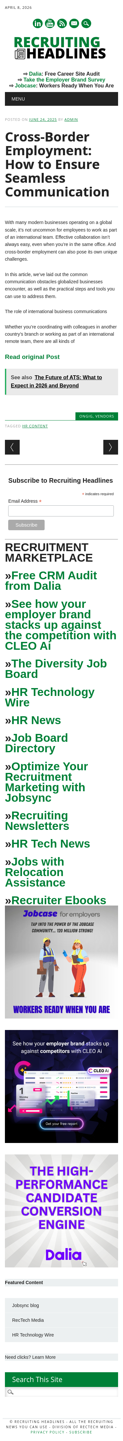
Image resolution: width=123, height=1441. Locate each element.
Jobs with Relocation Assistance (35, 872)
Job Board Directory (36, 743)
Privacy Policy (48, 1432)
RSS (62, 23)
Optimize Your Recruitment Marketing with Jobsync (46, 782)
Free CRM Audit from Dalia (51, 580)
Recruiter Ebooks (58, 900)
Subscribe (80, 1432)
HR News (36, 720)
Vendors (104, 416)
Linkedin (38, 23)
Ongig (86, 416)
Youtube (50, 23)
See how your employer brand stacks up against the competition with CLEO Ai (60, 624)
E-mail (74, 24)
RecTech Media (28, 1320)
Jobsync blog (25, 1305)
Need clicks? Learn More (30, 1357)
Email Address (25, 501)
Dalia (35, 74)
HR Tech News (50, 843)
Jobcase (25, 85)
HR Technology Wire (50, 697)
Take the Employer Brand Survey (64, 80)
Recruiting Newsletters (37, 820)
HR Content (35, 425)
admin (71, 119)
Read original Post (32, 356)
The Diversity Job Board (56, 668)
